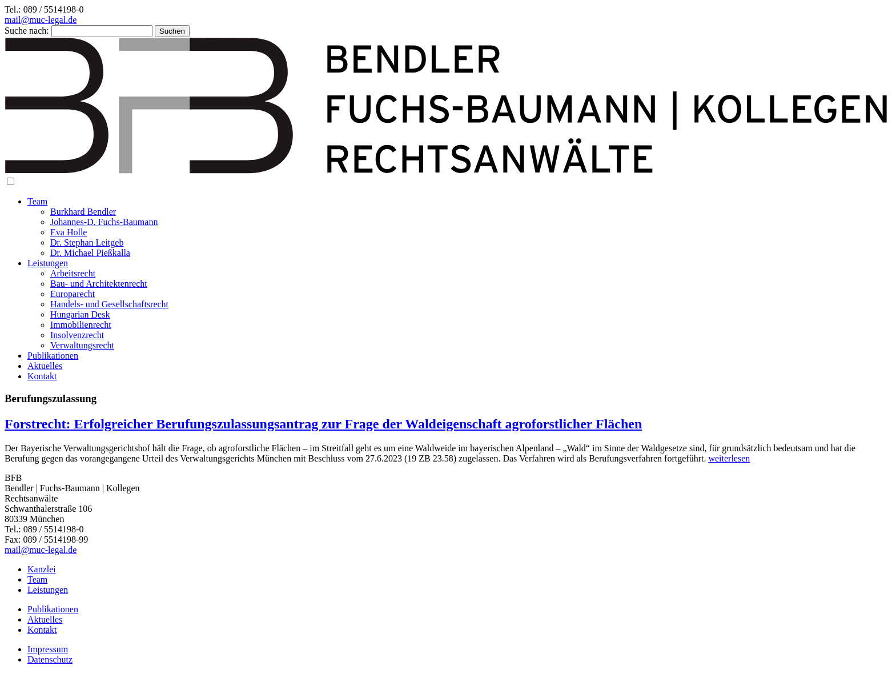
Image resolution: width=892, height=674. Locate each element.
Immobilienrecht (80, 325)
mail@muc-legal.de (41, 20)
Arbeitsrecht (72, 273)
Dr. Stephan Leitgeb (86, 242)
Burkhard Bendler (83, 211)
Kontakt (42, 376)
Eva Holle (68, 232)
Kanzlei (41, 569)
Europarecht (72, 294)
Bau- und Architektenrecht (98, 283)
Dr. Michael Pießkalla (90, 253)
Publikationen (52, 355)
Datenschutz (50, 659)
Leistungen (47, 263)
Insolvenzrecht (77, 335)
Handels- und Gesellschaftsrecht (109, 304)
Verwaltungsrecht (82, 345)
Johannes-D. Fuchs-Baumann (104, 222)
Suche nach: (27, 30)
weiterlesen (729, 458)
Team (37, 201)
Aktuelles (44, 366)
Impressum (47, 649)
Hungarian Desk (80, 314)
